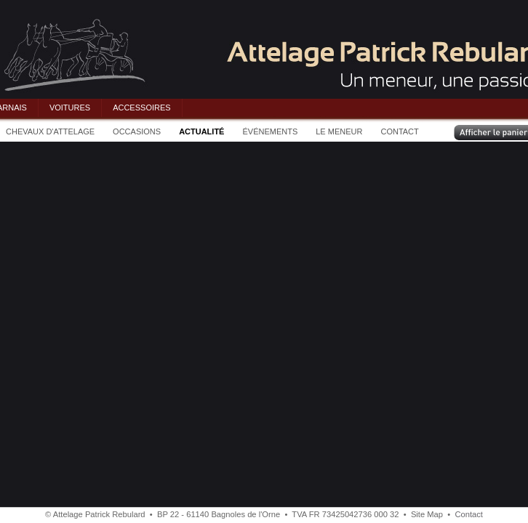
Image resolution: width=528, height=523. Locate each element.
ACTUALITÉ (201, 131)
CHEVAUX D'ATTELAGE (50, 131)
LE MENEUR (339, 131)
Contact (469, 514)
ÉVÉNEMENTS (269, 131)
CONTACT (399, 131)
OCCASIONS (137, 131)
